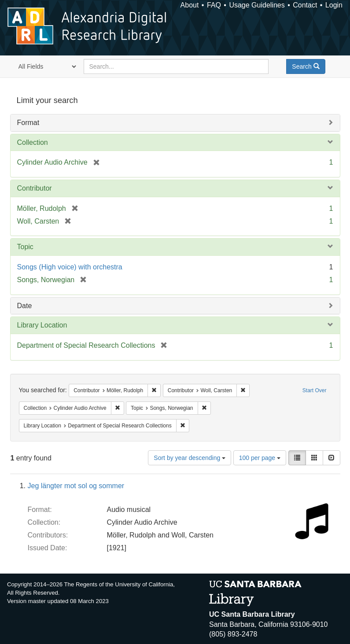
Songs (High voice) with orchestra (69, 267)
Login (334, 5)
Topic (25, 246)
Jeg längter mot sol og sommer (76, 485)
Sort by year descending (189, 457)
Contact (305, 5)
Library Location (42, 325)
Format (28, 122)
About (190, 5)
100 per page (259, 457)
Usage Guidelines (256, 5)
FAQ (214, 5)
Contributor (34, 188)
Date (24, 305)
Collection (32, 142)
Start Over (314, 390)
